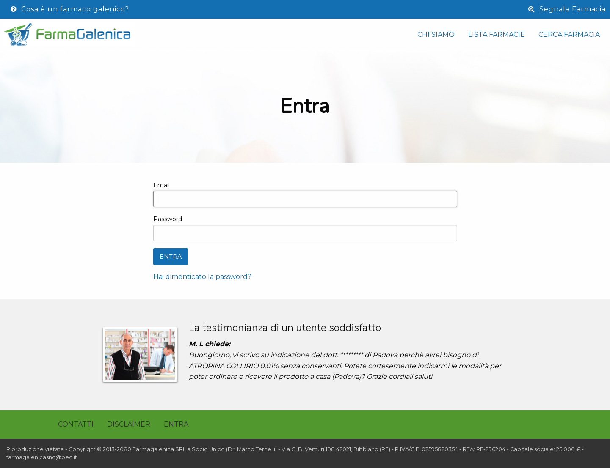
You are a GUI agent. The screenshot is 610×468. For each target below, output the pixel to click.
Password (167, 219)
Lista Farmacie (496, 34)
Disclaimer (128, 424)
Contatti (76, 424)
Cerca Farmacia (569, 34)
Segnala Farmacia (567, 9)
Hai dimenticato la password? (202, 277)
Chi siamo (436, 34)
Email (161, 185)
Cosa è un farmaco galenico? (70, 9)
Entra (176, 424)
